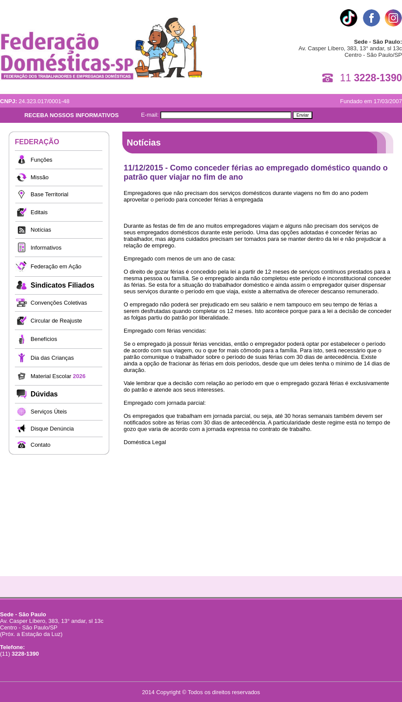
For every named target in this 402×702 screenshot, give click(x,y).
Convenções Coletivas (59, 302)
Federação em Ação (56, 266)
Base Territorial (49, 194)
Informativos (46, 247)
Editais (39, 212)
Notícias (41, 229)
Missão (40, 177)
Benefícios (44, 339)
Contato (41, 444)
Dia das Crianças (52, 357)
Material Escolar (58, 376)
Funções (41, 159)
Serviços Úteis (49, 411)
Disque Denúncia (52, 428)
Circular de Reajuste (56, 320)
